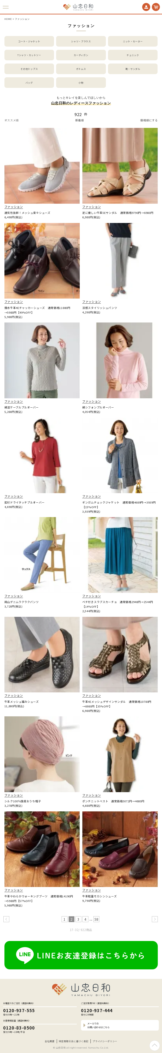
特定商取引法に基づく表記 (73, 1041)
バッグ (29, 82)
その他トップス (29, 69)
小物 (80, 82)
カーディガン (81, 55)
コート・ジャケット (29, 41)
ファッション (22, 19)
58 (96, 919)
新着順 (79, 120)
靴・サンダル (133, 69)
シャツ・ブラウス (81, 41)
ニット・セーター (133, 41)
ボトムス (81, 69)
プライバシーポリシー (105, 1041)
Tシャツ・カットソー (29, 55)
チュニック (133, 55)
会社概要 (50, 1041)
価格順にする (149, 120)
